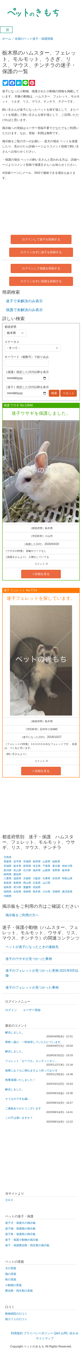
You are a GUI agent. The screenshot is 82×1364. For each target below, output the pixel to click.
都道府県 (10, 326)
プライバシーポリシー (38, 1333)
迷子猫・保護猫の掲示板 (20, 1228)
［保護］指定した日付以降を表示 (27, 372)
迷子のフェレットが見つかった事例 (32, 987)
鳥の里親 (10, 1279)
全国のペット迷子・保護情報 (34, 38)
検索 (54, 393)
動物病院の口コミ (16, 1313)
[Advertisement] (41, 207)
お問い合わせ (69, 1333)
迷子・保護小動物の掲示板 (21, 1239)
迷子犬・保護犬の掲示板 (20, 1222)
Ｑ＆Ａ (9, 1199)
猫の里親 (10, 1273)
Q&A (57, 1333)
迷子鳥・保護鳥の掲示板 (20, 1234)
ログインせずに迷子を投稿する (41, 252)
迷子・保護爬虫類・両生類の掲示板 (27, 1245)
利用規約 (17, 1333)
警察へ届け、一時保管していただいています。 (34, 1042)
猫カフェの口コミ (16, 1319)
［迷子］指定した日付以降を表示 (27, 387)
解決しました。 (15, 1032)
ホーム (6, 38)
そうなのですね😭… (17, 1098)
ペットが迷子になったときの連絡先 (32, 947)
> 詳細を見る (41, 574)
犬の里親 (10, 1268)
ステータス (12, 341)
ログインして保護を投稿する (41, 268)
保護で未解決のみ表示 (24, 310)
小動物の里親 (13, 1285)
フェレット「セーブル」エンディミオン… (31, 1061)
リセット (68, 393)
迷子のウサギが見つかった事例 (29, 959)
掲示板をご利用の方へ (22, 915)
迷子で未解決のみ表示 (24, 301)
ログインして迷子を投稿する (41, 239)
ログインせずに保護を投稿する (41, 281)
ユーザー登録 (32, 1010)
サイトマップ (45, 1338)
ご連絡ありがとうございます (23, 1108)
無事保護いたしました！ (20, 1079)
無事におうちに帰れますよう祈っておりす (31, 1070)
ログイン (11, 1010)
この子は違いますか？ (19, 1117)
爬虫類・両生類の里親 (19, 1290)
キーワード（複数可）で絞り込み (27, 357)
